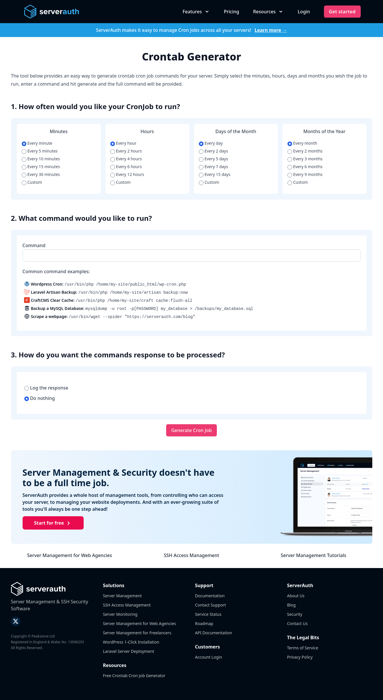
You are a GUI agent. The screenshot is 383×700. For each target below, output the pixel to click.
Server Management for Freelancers (137, 632)
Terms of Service (302, 648)
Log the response (46, 388)
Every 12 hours (127, 174)
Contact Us (297, 623)
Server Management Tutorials (314, 555)
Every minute (37, 143)
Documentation (210, 595)
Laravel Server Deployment (128, 651)
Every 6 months (304, 166)
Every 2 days (213, 151)
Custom (32, 182)
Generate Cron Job (191, 430)
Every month (302, 143)
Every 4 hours (126, 158)
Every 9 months (304, 174)
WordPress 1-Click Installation (131, 642)
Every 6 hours (126, 166)
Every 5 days (213, 158)
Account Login (208, 657)
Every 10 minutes (41, 158)
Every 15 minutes (41, 166)
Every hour (123, 143)
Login (304, 11)
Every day (211, 143)
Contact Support (210, 605)
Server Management (122, 595)
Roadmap (204, 623)
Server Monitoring (120, 614)
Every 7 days (213, 166)
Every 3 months (304, 158)
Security (295, 614)
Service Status (208, 614)
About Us (296, 595)
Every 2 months (304, 151)
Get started (342, 11)
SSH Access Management (191, 555)
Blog (291, 605)
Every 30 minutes (41, 174)
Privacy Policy (300, 657)
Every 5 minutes (40, 151)
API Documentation (213, 632)
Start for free (53, 523)
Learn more (270, 30)
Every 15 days (214, 174)
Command (34, 245)
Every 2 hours (126, 151)
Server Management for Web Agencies (69, 555)
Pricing (231, 11)
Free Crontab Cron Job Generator (134, 675)
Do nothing (39, 398)
